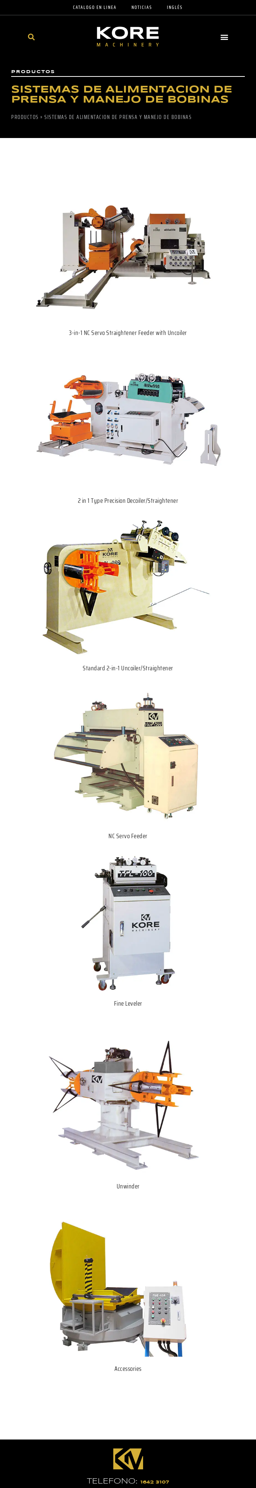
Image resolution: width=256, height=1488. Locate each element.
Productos (25, 117)
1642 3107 (154, 1482)
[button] (31, 37)
